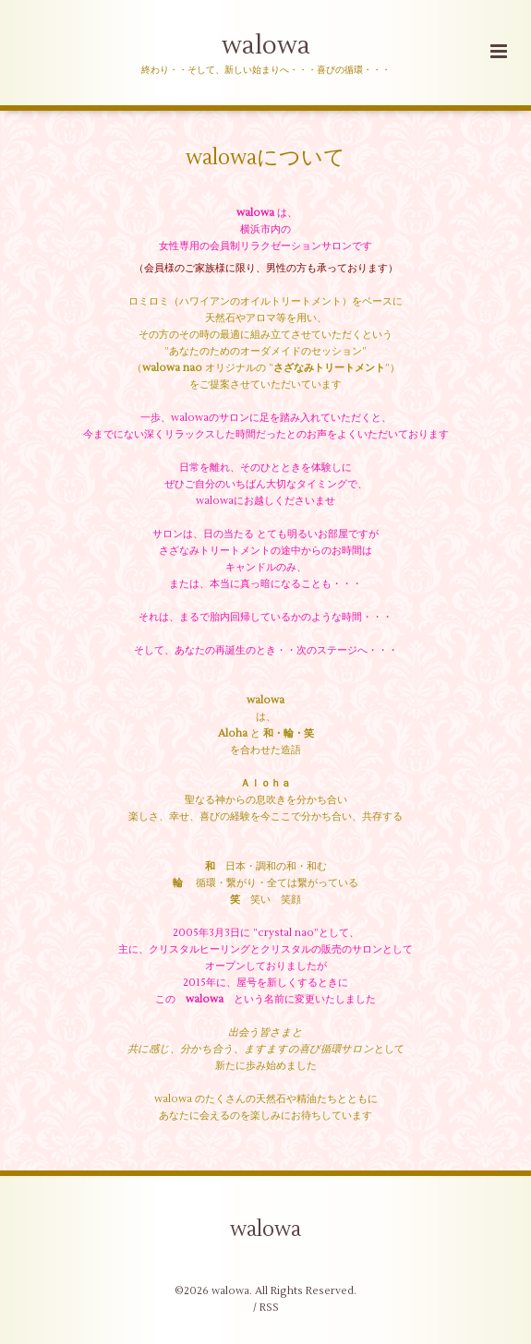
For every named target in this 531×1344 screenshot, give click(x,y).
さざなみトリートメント (329, 368)
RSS (269, 1307)
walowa (266, 46)
